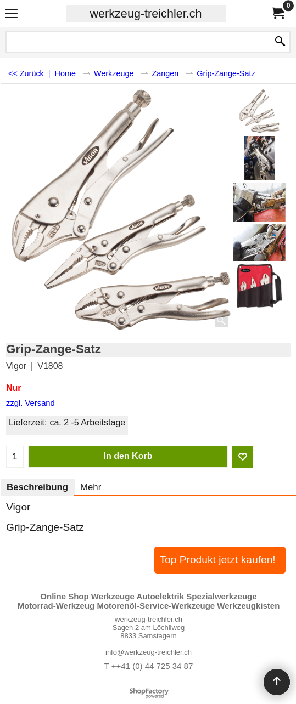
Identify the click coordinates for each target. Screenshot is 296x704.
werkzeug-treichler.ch (146, 13)
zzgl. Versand (30, 403)
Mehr (90, 487)
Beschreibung (37, 487)
